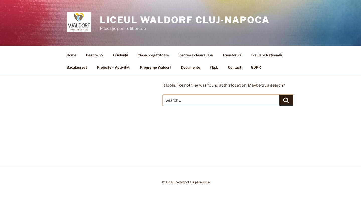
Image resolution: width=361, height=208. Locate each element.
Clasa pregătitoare (153, 55)
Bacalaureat (77, 67)
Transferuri (231, 55)
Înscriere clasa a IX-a (195, 55)
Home (71, 55)
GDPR (256, 67)
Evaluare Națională (266, 55)
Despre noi (95, 55)
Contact (234, 67)
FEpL (214, 67)
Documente (190, 67)
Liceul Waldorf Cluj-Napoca (185, 19)
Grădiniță (120, 55)
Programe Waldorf (155, 67)
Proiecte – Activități (113, 67)
